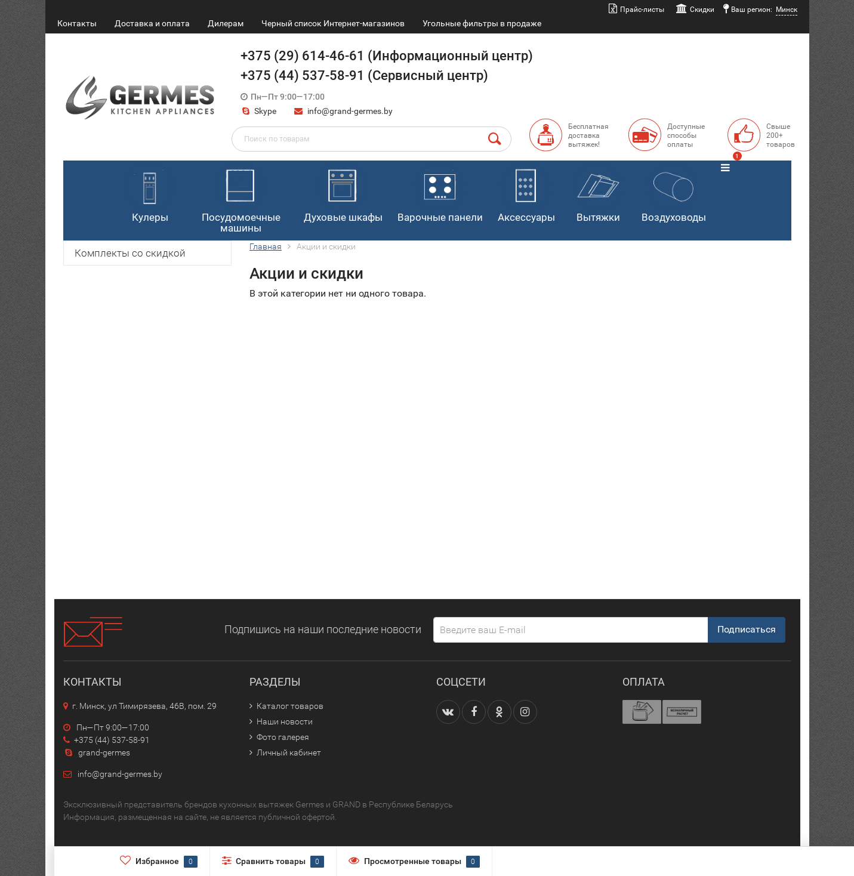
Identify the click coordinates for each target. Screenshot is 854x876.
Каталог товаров (290, 706)
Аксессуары (526, 192)
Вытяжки (597, 192)
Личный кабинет (289, 752)
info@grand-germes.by (350, 111)
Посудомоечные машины (241, 198)
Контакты (77, 23)
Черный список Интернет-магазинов (333, 23)
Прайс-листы (642, 9)
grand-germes (96, 752)
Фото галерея (283, 737)
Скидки (702, 9)
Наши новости (285, 721)
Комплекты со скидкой (130, 253)
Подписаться (746, 629)
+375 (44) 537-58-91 (106, 740)
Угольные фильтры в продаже (482, 23)
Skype (258, 111)
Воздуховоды (674, 192)
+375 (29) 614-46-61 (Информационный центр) (387, 55)
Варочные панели (440, 192)
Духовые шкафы (343, 192)
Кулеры (149, 192)
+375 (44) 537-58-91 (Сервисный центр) (364, 75)
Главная (265, 246)
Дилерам (225, 23)
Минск (786, 9)
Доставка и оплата (152, 23)
